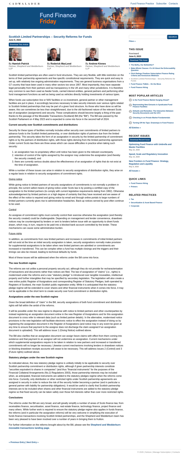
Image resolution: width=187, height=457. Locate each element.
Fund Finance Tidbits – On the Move (146, 84)
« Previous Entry (17, 442)
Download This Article (19, 45)
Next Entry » (33, 442)
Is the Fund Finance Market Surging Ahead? (151, 100)
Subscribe (161, 3)
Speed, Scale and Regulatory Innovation (148, 154)
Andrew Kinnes (97, 63)
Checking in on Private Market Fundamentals (151, 118)
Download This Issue (138, 60)
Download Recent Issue (140, 140)
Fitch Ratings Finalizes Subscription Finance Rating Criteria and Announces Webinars (152, 75)
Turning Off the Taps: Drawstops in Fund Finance (153, 123)
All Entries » (135, 127)
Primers (134, 187)
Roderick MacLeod (61, 63)
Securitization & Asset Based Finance (146, 203)
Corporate (135, 206)
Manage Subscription (162, 452)
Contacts (173, 3)
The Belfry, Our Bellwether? (142, 65)
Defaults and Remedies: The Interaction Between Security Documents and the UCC (153, 112)
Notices (148, 452)
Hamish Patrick (20, 63)
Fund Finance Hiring (139, 87)
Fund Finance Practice (142, 3)
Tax (132, 199)
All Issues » (134, 171)
